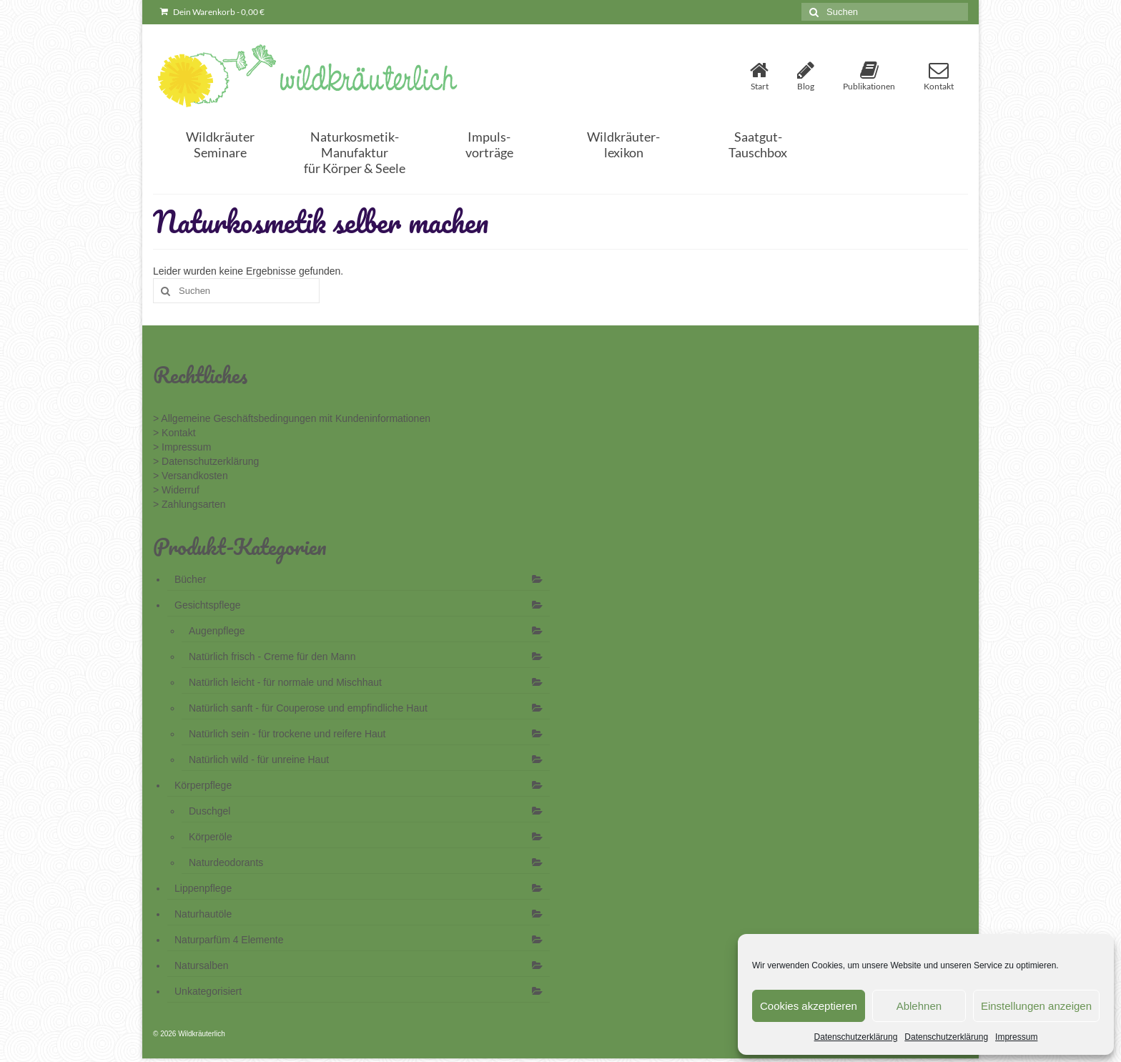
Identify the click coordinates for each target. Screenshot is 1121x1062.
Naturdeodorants (226, 862)
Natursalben (201, 965)
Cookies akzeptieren (808, 1006)
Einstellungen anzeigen (1036, 1006)
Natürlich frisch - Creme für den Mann (272, 656)
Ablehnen (919, 1006)
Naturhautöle (203, 914)
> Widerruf (176, 490)
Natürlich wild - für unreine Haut (259, 759)
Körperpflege (203, 785)
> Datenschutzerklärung (206, 461)
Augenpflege (217, 630)
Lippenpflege (203, 888)
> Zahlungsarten (189, 504)
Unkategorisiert (208, 991)
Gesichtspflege (207, 605)
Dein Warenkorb (212, 11)
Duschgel (209, 811)
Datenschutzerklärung (856, 1037)
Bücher (190, 579)
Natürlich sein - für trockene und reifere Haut (287, 733)
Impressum (1016, 1037)
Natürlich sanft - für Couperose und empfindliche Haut (308, 708)
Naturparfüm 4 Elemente (229, 939)
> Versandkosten (190, 475)
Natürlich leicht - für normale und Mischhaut (285, 682)
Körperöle (210, 836)
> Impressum (182, 447)
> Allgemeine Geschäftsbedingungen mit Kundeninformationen (291, 418)
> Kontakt (174, 432)
